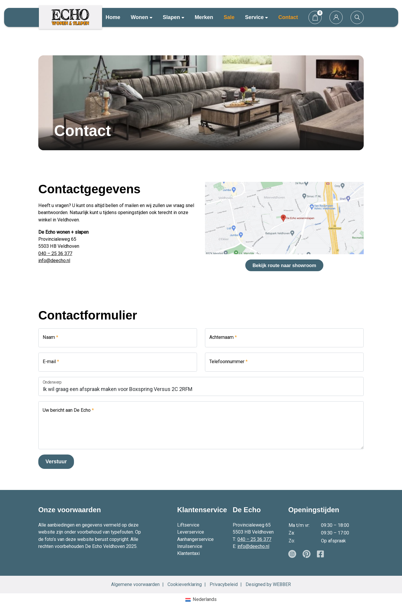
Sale (229, 17)
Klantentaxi (188, 553)
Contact (288, 17)
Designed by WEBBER (268, 584)
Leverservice (190, 532)
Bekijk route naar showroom (284, 265)
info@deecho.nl (54, 260)
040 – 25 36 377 (55, 253)
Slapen (173, 17)
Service (256, 17)
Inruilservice (189, 546)
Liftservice (188, 525)
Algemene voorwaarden (135, 584)
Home (113, 17)
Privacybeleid (224, 584)
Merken (204, 17)
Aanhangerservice (195, 539)
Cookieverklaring (185, 584)
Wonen (141, 17)
